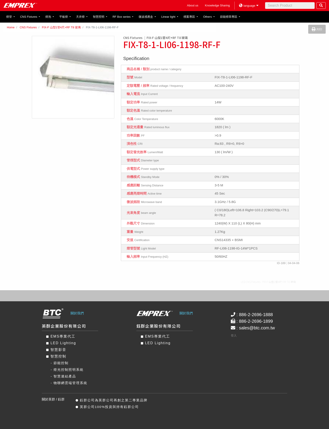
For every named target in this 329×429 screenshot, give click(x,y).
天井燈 (81, 16)
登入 (234, 335)
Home (11, 27)
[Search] (290, 5)
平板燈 (64, 16)
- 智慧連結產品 (63, 376)
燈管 (9, 16)
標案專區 (190, 16)
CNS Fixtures (29, 16)
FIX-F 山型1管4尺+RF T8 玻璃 (61, 27)
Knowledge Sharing (217, 5)
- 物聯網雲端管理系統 (69, 383)
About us (192, 5)
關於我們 (77, 313)
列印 (317, 29)
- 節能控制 (60, 363)
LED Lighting (61, 343)
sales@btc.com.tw (257, 327)
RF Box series (122, 16)
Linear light (168, 16)
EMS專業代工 (60, 336)
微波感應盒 (146, 16)
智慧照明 (99, 16)
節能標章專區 (229, 16)
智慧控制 (56, 356)
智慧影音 (56, 350)
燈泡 (48, 16)
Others (208, 16)
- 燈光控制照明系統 (67, 369)
